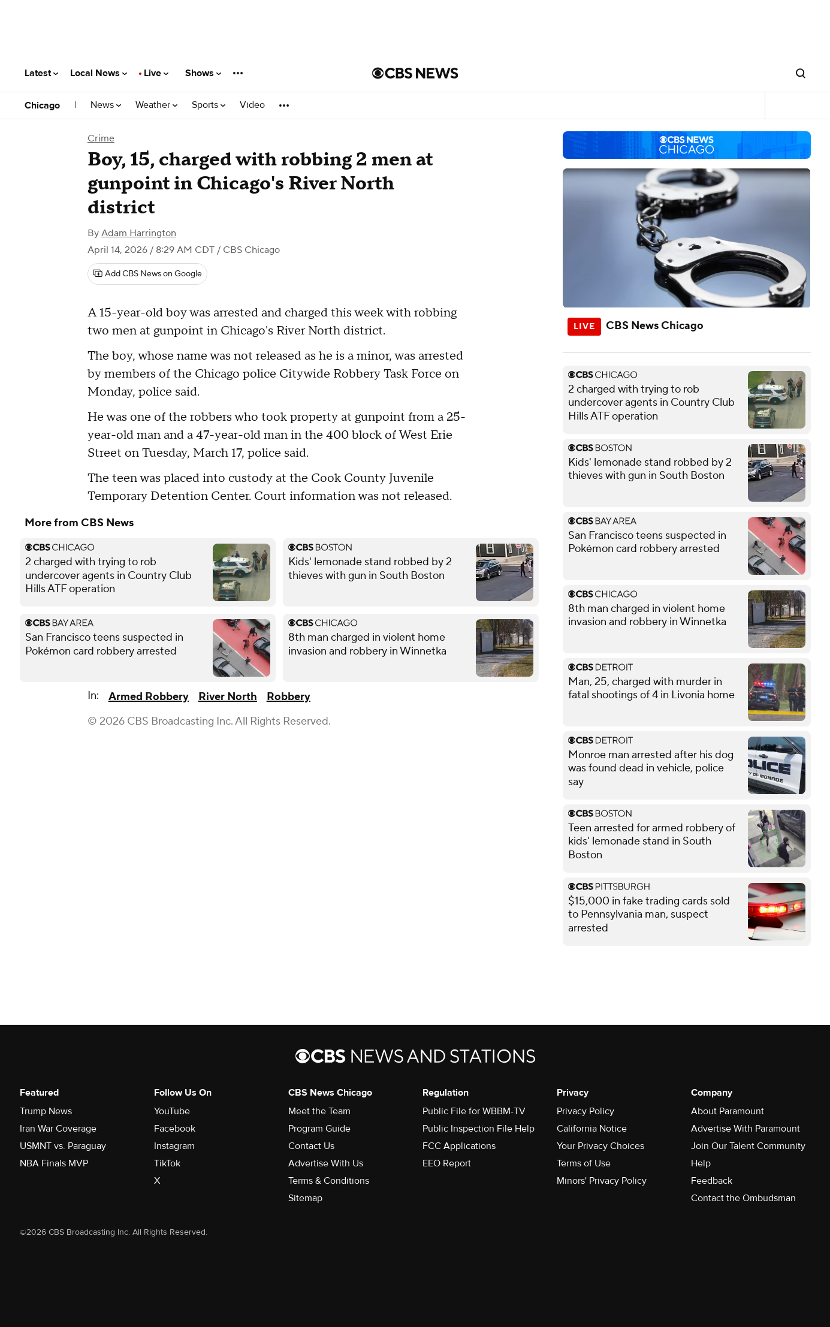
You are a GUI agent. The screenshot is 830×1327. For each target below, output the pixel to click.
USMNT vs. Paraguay (63, 1146)
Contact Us (311, 1146)
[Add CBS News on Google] (147, 274)
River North (227, 697)
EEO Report (446, 1163)
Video (252, 105)
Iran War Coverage (58, 1128)
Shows (203, 73)
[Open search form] (800, 73)
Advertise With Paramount (745, 1128)
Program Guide (319, 1128)
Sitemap (305, 1198)
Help (701, 1163)
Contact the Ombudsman (743, 1198)
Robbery (288, 697)
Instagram (174, 1146)
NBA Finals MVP (54, 1163)
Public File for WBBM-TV (474, 1111)
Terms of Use (584, 1163)
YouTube (172, 1111)
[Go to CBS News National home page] (415, 73)
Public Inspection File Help (478, 1128)
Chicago (42, 105)
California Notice (592, 1128)
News (105, 105)
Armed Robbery (148, 697)
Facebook (174, 1128)
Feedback (711, 1181)
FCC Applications (459, 1146)
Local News (98, 73)
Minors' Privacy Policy (602, 1181)
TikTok (167, 1163)
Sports (208, 105)
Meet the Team (319, 1111)
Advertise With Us (325, 1163)
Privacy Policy (585, 1111)
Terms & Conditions (328, 1181)
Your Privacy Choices (600, 1146)
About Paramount (727, 1111)
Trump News (46, 1111)
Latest (41, 73)
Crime (100, 138)
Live (156, 73)
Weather (156, 105)
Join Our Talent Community (748, 1146)
